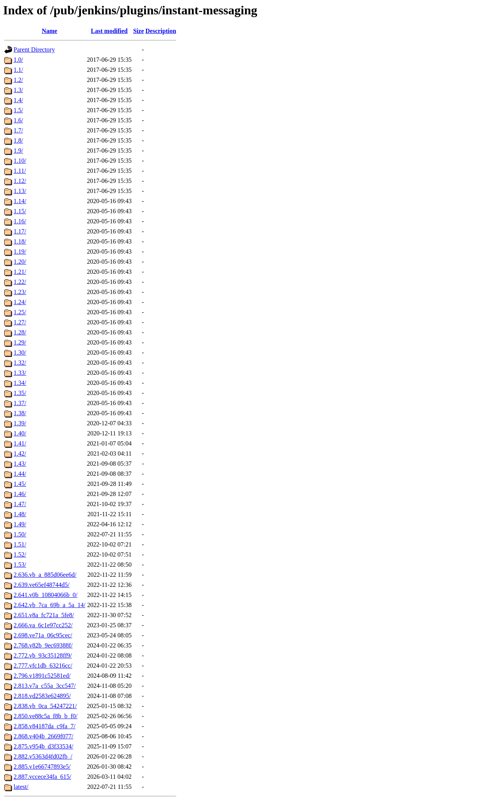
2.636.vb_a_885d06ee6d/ (45, 574)
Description (161, 31)
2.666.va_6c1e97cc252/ (43, 625)
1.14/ (20, 201)
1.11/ (20, 170)
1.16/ (20, 221)
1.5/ (18, 110)
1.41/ (20, 443)
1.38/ (20, 413)
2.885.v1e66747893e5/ (42, 766)
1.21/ (20, 271)
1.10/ (20, 160)
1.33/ (20, 372)
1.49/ (20, 524)
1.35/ (20, 393)
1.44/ (20, 473)
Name (49, 31)
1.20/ (20, 261)
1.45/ (20, 483)
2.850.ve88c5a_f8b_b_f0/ (45, 716)
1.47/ (20, 504)
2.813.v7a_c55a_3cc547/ (45, 685)
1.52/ (20, 554)
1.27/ (20, 322)
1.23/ (20, 292)
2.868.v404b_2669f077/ (43, 736)
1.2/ (18, 80)
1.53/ (20, 564)
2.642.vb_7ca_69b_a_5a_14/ (49, 605)
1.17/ (20, 231)
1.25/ (20, 312)
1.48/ (20, 514)
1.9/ (18, 150)
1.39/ (20, 423)
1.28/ (20, 332)
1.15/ (20, 211)
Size (138, 31)
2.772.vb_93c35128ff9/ (43, 655)
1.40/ (20, 433)
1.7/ (18, 130)
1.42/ (20, 453)
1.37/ (20, 403)
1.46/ (20, 494)
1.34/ (20, 382)
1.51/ (20, 544)
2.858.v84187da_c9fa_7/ (44, 726)
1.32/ (20, 362)
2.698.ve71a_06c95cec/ (43, 635)
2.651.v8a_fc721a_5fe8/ (44, 615)
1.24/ (20, 302)
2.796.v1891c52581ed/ (42, 675)
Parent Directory (34, 49)
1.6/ (18, 120)
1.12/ (20, 181)
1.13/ (20, 191)
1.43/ (20, 463)
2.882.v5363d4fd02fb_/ (43, 756)
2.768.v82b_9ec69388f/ (43, 645)
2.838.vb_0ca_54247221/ (45, 706)
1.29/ (20, 342)
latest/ (21, 786)
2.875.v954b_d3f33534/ (43, 746)
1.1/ (18, 69)
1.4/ (18, 100)
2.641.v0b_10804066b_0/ (45, 595)
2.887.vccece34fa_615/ (42, 776)
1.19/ (20, 251)
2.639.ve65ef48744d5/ (42, 584)
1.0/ (18, 59)
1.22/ (20, 281)
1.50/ (20, 534)
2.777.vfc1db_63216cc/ (43, 665)
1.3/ (18, 90)
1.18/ (20, 241)
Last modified (109, 31)
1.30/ (20, 352)
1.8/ (18, 140)
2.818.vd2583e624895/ (42, 696)
